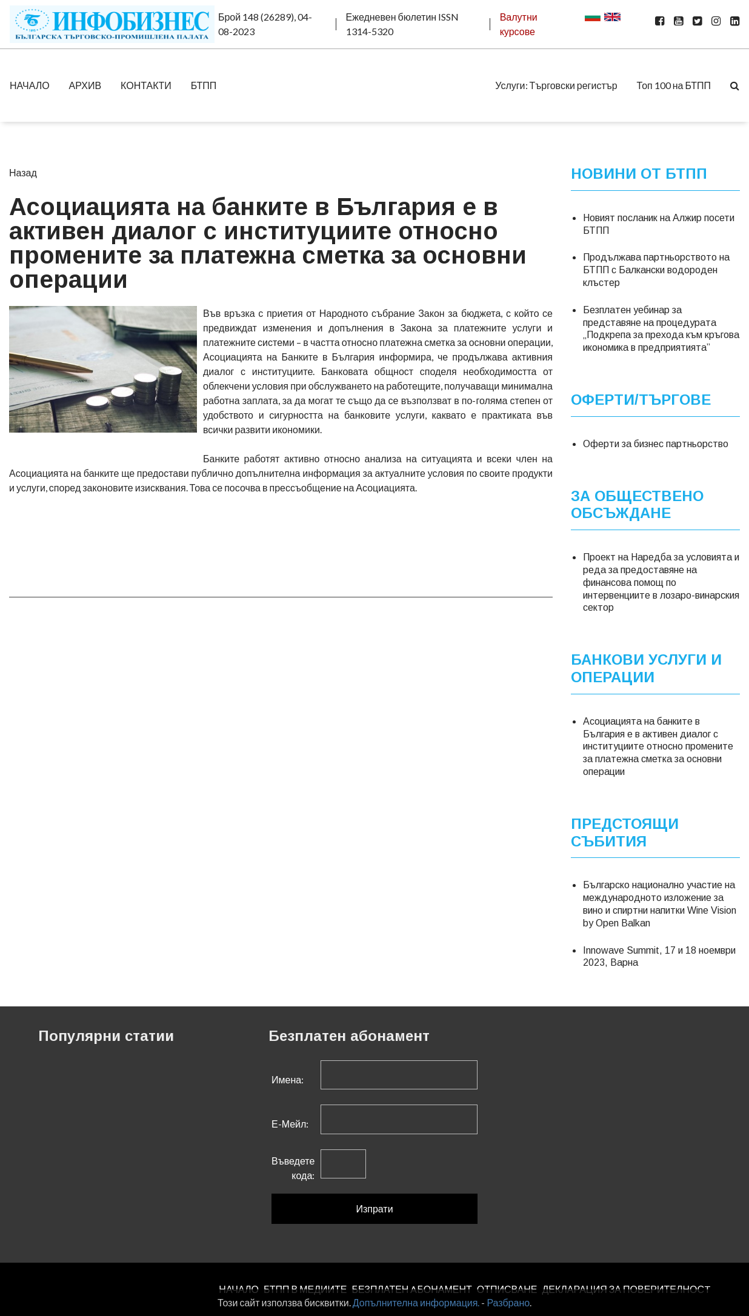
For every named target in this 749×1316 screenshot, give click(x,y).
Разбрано (508, 1302)
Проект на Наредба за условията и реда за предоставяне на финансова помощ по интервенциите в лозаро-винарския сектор (661, 582)
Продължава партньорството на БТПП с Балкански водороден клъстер (656, 270)
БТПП (204, 85)
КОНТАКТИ (146, 85)
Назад (23, 172)
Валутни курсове (519, 24)
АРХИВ (85, 85)
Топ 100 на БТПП (674, 85)
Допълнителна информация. (416, 1302)
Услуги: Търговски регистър (556, 85)
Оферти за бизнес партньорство (655, 444)
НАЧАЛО (30, 85)
